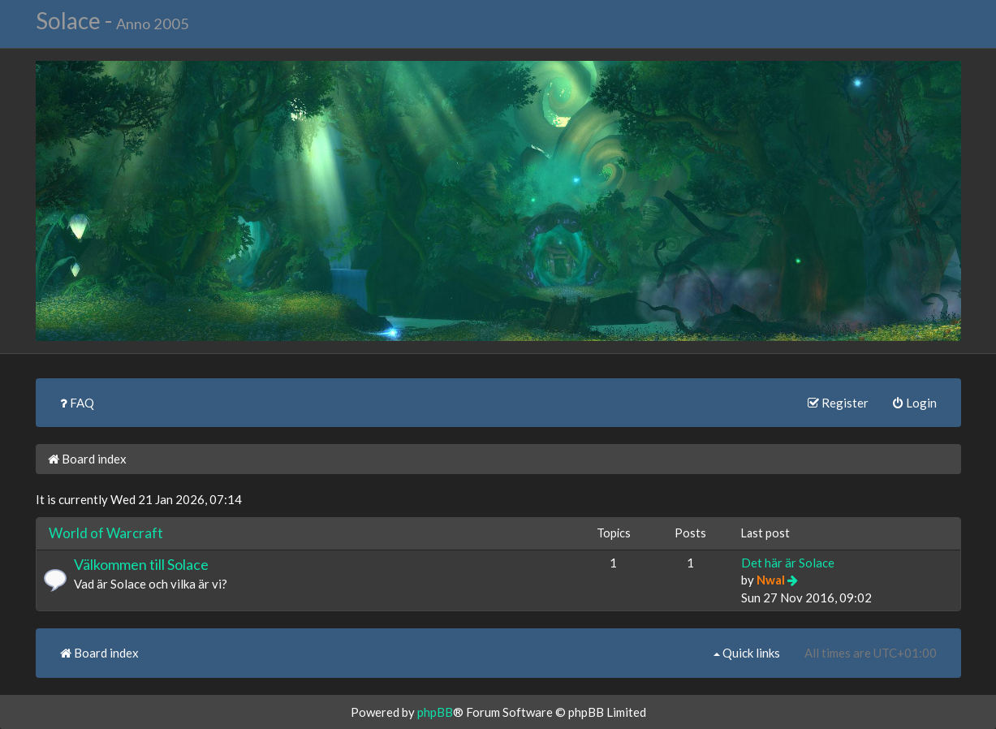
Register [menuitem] (838, 402)
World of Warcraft (106, 532)
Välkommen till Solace (141, 564)
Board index (87, 458)
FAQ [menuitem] (77, 402)
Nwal (771, 579)
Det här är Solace (787, 562)
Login (915, 402)
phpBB (435, 712)
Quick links (747, 652)
